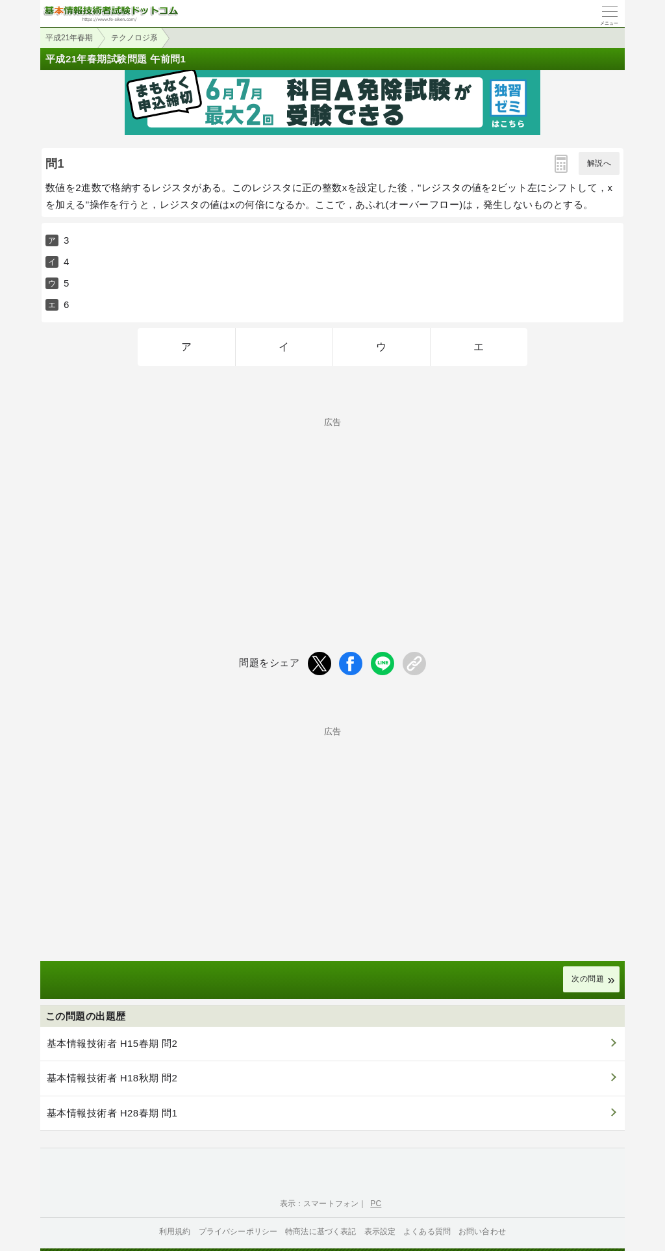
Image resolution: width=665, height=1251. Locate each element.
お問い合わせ (482, 1231)
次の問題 (587, 978)
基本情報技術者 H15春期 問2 (112, 1043)
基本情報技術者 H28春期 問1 (112, 1112)
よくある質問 (427, 1231)
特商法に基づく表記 (320, 1231)
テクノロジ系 (134, 37)
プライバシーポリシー (238, 1231)
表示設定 (380, 1231)
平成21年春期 (69, 37)
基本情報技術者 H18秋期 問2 (112, 1077)
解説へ (599, 163)
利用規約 (175, 1231)
